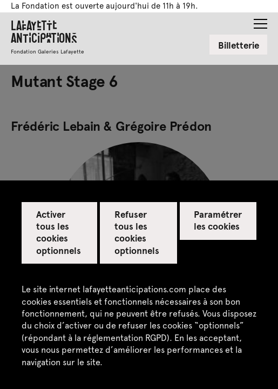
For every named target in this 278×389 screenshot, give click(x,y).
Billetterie (238, 44)
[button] (260, 20)
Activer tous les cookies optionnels (58, 231)
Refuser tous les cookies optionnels (136, 231)
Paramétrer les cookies (218, 219)
